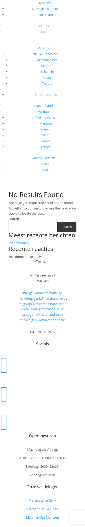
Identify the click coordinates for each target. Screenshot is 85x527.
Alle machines (47, 60)
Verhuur (44, 111)
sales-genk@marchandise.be (43, 314)
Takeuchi (47, 72)
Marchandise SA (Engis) (42, 509)
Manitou (47, 66)
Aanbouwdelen (44, 158)
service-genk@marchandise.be (42, 320)
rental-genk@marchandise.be (42, 309)
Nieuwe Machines (46, 54)
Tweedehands (44, 105)
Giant (47, 77)
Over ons (44, 3)
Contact (44, 170)
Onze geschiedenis (46, 9)
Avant (45, 141)
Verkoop (44, 48)
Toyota (47, 83)
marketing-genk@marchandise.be (42, 298)
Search (14, 219)
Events (44, 26)
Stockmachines (46, 94)
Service (44, 164)
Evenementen (19, 243)
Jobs (44, 31)
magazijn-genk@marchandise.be (43, 304)
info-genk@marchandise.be (42, 293)
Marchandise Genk (42, 500)
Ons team (46, 14)
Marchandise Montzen (42, 517)
